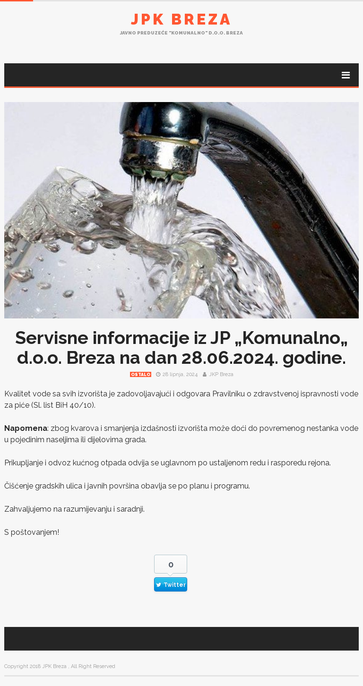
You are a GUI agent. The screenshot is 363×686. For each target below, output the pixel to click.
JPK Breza (181, 19)
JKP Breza (221, 374)
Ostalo (140, 374)
